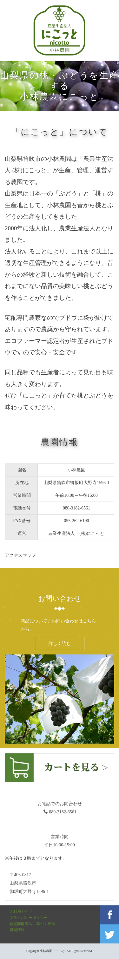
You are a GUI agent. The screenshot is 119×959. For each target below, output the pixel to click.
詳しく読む (60, 643)
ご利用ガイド (21, 911)
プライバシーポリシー (29, 918)
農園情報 (17, 930)
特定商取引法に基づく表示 (32, 924)
